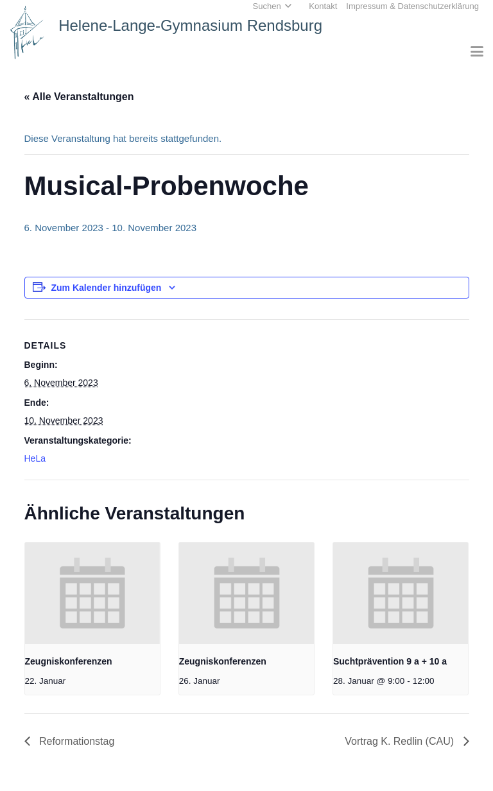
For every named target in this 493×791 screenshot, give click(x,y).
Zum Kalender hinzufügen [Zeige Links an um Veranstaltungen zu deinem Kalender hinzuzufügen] (106, 287)
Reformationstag (76, 741)
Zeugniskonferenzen (68, 661)
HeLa (35, 458)
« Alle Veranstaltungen (79, 96)
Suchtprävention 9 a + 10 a (390, 661)
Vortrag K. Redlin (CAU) (400, 741)
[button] (477, 51)
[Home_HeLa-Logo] (27, 32)
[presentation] (92, 593)
